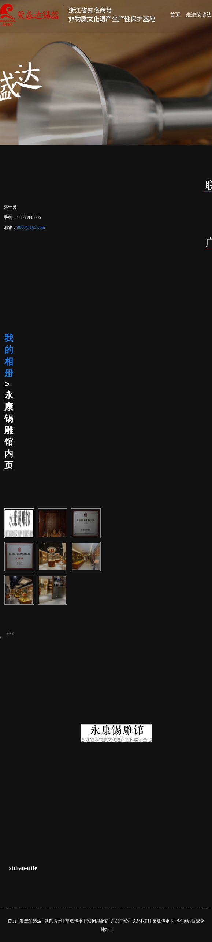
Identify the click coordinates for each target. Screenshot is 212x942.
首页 (175, 15)
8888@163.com (31, 227)
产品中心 (120, 920)
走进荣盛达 (30, 920)
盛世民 (10, 207)
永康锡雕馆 (97, 920)
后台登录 (195, 920)
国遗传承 (161, 920)
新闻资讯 (53, 920)
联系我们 (140, 920)
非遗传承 (74, 920)
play (10, 632)
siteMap (179, 920)
